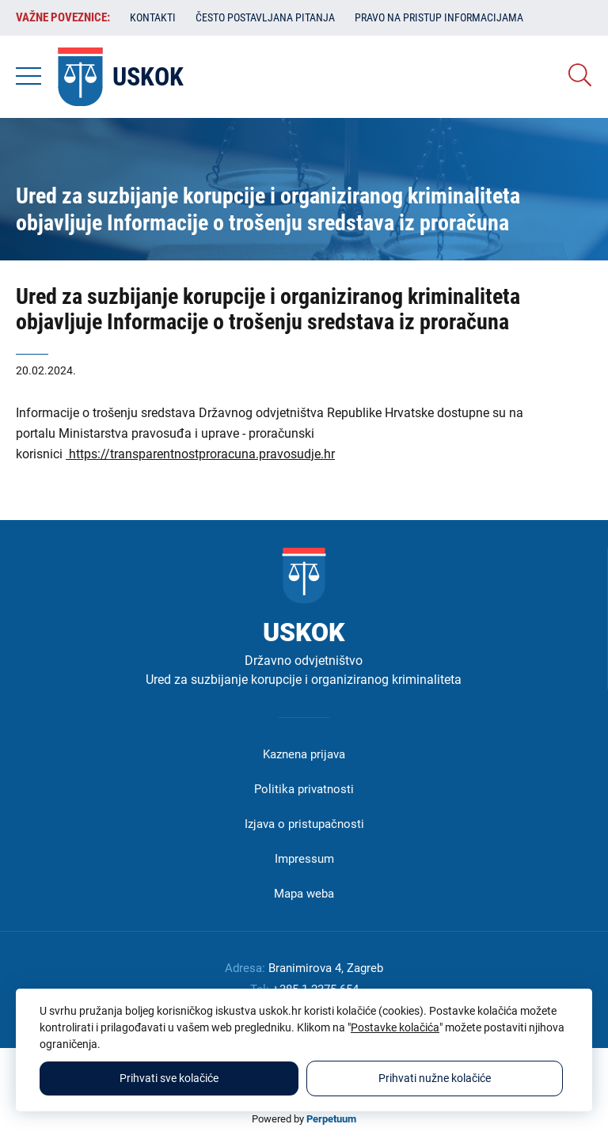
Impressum (304, 859)
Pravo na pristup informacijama (439, 17)
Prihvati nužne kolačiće (434, 1078)
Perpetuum (331, 1119)
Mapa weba (304, 894)
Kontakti (153, 17)
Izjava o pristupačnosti (304, 824)
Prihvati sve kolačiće (169, 1078)
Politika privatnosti (304, 789)
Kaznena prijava (304, 754)
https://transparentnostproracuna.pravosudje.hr (200, 453)
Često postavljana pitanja (265, 17)
